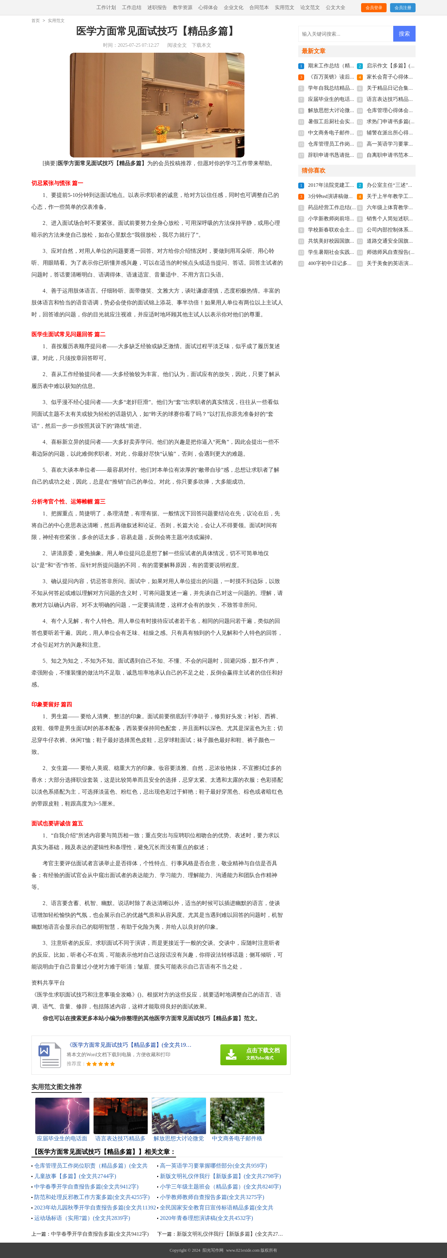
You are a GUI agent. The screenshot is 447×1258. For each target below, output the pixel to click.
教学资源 (182, 7)
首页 (35, 20)
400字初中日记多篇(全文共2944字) (348, 263)
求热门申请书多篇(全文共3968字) (405, 121)
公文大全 (335, 7)
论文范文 (310, 7)
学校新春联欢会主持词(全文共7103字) (351, 230)
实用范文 (284, 7)
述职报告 (157, 7)
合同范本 (259, 7)
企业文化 (233, 7)
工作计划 (106, 7)
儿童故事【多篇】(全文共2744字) (75, 1176)
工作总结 (131, 7)
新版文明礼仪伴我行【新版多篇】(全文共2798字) (220, 1176)
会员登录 (374, 7)
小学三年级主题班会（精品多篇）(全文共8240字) (220, 1187)
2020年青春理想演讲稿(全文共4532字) (206, 1218)
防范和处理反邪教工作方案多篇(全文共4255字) (92, 1197)
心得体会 (208, 7)
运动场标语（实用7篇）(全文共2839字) (82, 1218)
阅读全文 (177, 45)
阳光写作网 (213, 1250)
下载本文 (201, 45)
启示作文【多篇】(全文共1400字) (405, 65)
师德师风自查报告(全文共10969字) (406, 252)
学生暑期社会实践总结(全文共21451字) (353, 252)
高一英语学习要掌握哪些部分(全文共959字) (213, 1166)
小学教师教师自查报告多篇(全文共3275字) (212, 1197)
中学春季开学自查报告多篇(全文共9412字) (86, 1187)
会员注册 (403, 7)
